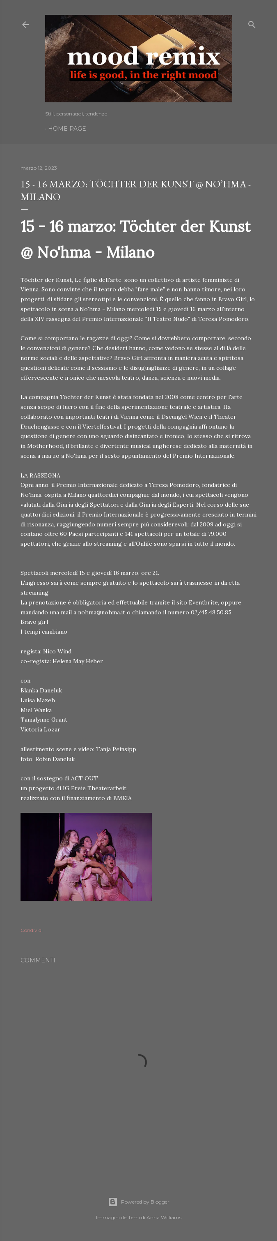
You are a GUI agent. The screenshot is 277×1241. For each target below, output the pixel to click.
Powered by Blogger (138, 1202)
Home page (67, 128)
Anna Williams (164, 1217)
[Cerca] (252, 23)
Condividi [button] (32, 930)
